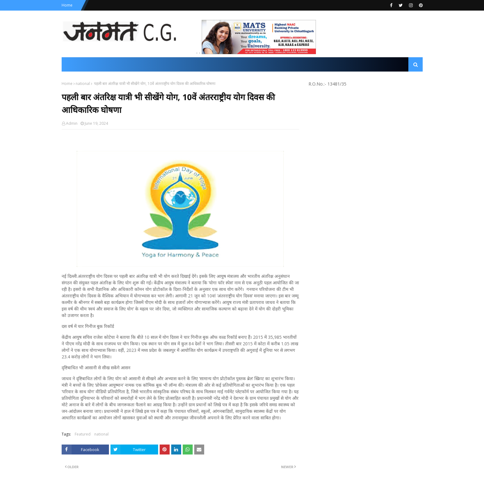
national (83, 83)
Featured (83, 434)
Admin (72, 123)
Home (67, 5)
